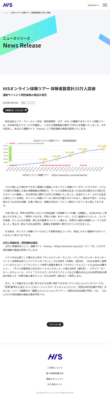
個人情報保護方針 (55, 373)
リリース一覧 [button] (55, 324)
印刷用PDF (14, 110)
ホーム (5, 12)
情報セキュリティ (55, 378)
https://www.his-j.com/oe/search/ (69, 175)
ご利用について (55, 367)
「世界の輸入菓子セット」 (30, 275)
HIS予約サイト (55, 384)
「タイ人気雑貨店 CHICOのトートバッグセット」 (37, 268)
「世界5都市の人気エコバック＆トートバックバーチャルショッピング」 (40, 287)
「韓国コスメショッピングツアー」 (48, 290)
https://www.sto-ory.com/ (68, 246)
